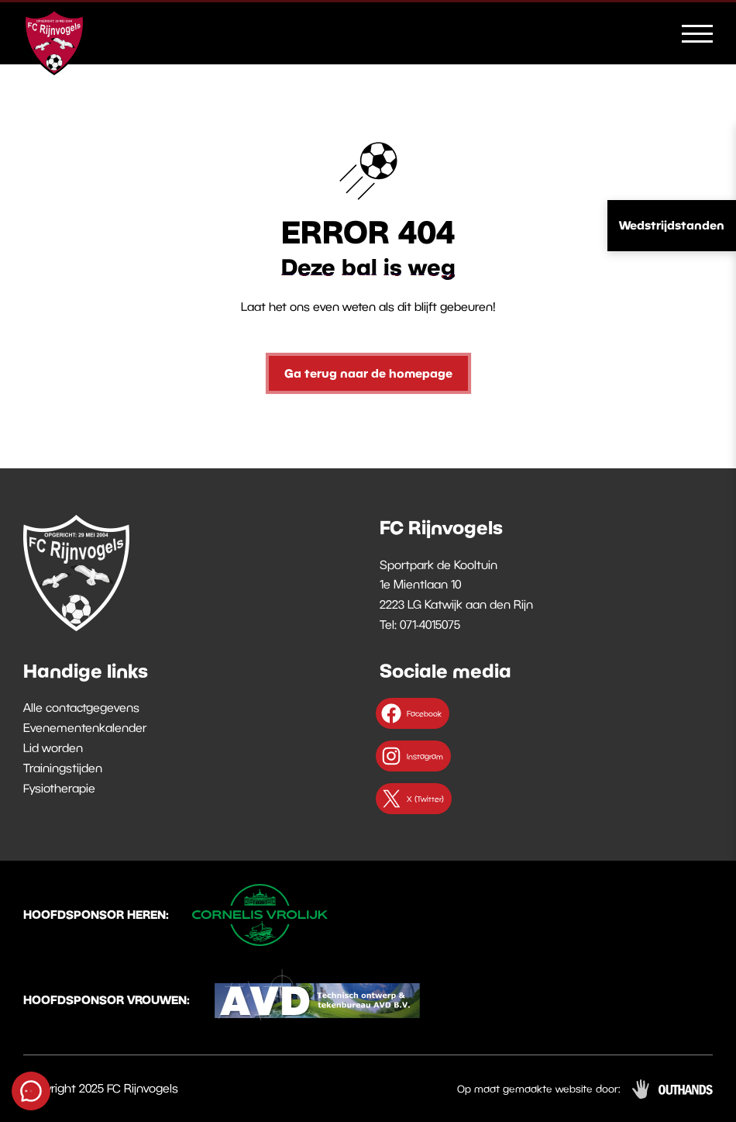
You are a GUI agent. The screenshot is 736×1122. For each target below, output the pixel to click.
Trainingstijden (62, 768)
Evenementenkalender (84, 727)
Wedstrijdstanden (671, 225)
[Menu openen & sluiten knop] (697, 33)
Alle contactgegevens (81, 707)
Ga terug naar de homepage (368, 373)
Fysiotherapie (59, 788)
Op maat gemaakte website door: (539, 1088)
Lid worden (53, 747)
